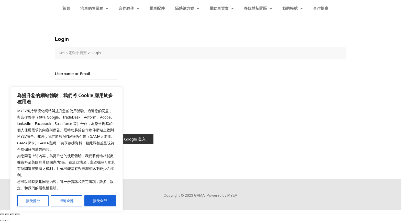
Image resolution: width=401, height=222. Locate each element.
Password (63, 98)
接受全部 (100, 200)
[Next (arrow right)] (7, 220)
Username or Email (72, 73)
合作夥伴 (129, 8)
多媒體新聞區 (258, 8)
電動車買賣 (221, 8)
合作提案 (320, 8)
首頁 (66, 8)
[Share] (7, 214)
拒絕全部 (66, 200)
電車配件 (157, 8)
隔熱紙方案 (187, 8)
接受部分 (33, 200)
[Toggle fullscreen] (12, 214)
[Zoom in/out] (17, 214)
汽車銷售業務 (94, 8)
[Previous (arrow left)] (2, 220)
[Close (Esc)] (2, 214)
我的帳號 (292, 8)
